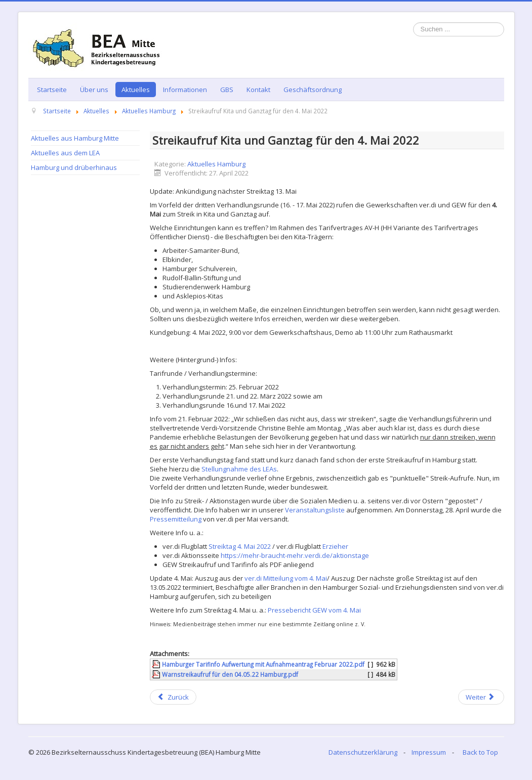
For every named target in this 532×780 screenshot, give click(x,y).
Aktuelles (135, 89)
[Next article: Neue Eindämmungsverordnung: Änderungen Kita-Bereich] (481, 697)
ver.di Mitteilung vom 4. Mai (285, 578)
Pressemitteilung (175, 519)
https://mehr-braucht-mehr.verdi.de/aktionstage (295, 555)
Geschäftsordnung (312, 89)
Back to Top (480, 752)
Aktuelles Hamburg (216, 163)
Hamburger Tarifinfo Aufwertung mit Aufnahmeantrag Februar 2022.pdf (263, 664)
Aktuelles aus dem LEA (65, 152)
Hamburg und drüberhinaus (74, 167)
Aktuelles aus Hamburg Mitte (75, 138)
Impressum (429, 752)
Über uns (94, 89)
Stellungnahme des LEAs (239, 468)
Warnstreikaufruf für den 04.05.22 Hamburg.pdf (230, 674)
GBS (226, 89)
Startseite (52, 89)
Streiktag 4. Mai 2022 (240, 546)
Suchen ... (413, 22)
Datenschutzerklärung (363, 752)
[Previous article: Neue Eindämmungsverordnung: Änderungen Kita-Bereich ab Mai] (173, 697)
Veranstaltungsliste (315, 509)
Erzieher (335, 546)
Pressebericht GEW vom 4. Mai (314, 610)
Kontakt (258, 89)
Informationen (185, 89)
